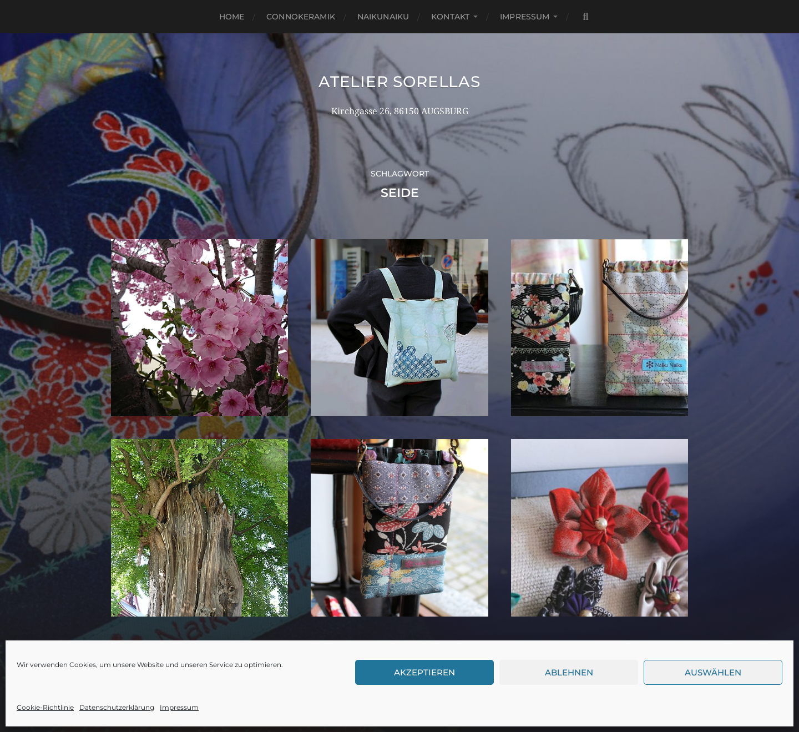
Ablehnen (569, 672)
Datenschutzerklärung (116, 707)
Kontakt (450, 17)
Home (232, 17)
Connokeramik (300, 17)
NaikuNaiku (383, 17)
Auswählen (713, 672)
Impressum (179, 707)
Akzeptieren (424, 672)
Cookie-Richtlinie (45, 707)
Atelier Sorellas (399, 81)
